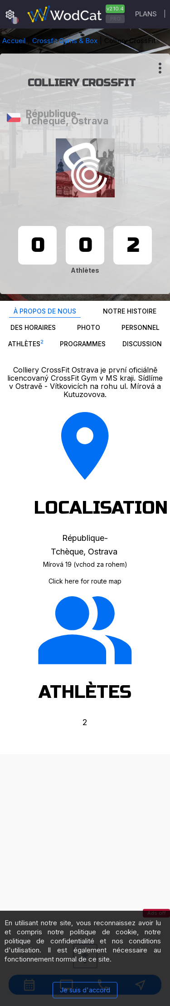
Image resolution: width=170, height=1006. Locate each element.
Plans (146, 14)
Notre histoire (129, 311)
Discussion (142, 344)
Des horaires (33, 327)
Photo (88, 327)
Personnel (140, 327)
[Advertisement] (85, 839)
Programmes (83, 344)
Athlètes (26, 343)
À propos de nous (45, 311)
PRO (115, 18)
